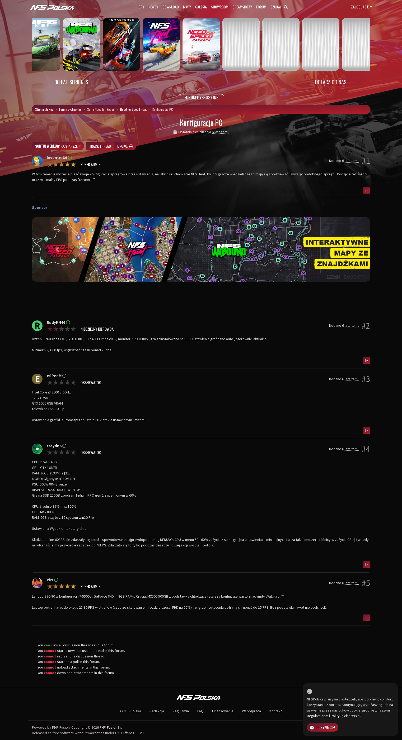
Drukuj (125, 146)
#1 (366, 161)
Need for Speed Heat (133, 109)
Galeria (201, 6)
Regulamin (180, 711)
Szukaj (279, 6)
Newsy (153, 6)
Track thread (100, 146)
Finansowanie (222, 711)
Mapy (187, 6)
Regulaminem (317, 715)
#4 (366, 449)
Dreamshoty (242, 6)
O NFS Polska (130, 711)
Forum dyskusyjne (70, 109)
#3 (366, 379)
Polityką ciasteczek (346, 715)
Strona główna (44, 109)
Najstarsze (56, 146)
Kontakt (275, 711)
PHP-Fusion (108, 727)
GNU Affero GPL (127, 733)
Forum (261, 6)
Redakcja (156, 711)
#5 (366, 583)
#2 (366, 325)
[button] (57, 249)
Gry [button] (141, 6)
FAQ (200, 711)
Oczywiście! (322, 727)
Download (170, 6)
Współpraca (251, 711)
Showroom (219, 6)
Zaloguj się (360, 6)
